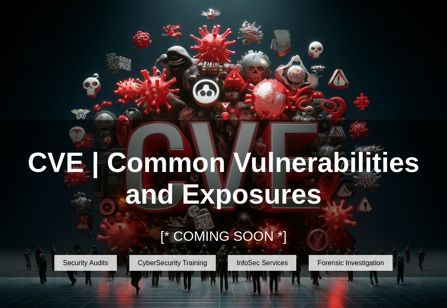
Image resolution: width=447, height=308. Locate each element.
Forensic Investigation (350, 263)
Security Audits (85, 263)
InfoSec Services (262, 263)
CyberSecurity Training (172, 263)
